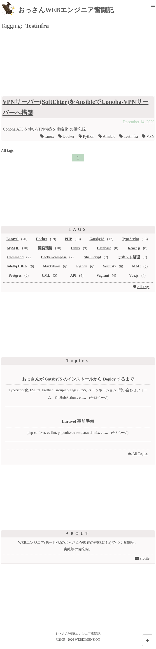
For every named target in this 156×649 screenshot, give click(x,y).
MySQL (13, 248)
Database (104, 248)
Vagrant (103, 275)
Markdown (51, 266)
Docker (69, 136)
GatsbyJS (96, 239)
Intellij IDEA (17, 266)
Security (109, 266)
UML (46, 275)
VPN (150, 136)
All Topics (140, 453)
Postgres (15, 275)
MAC (136, 266)
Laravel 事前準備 (78, 421)
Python (88, 136)
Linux (49, 136)
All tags (7, 150)
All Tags (143, 287)
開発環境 (45, 248)
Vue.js (134, 275)
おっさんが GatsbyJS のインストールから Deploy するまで (78, 379)
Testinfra (131, 136)
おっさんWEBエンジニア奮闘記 (66, 10)
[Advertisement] (78, 66)
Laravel (12, 239)
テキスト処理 (129, 257)
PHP (68, 239)
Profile (144, 558)
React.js (134, 248)
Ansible (109, 136)
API (73, 275)
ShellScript (92, 257)
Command (15, 257)
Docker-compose (54, 257)
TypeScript (130, 239)
